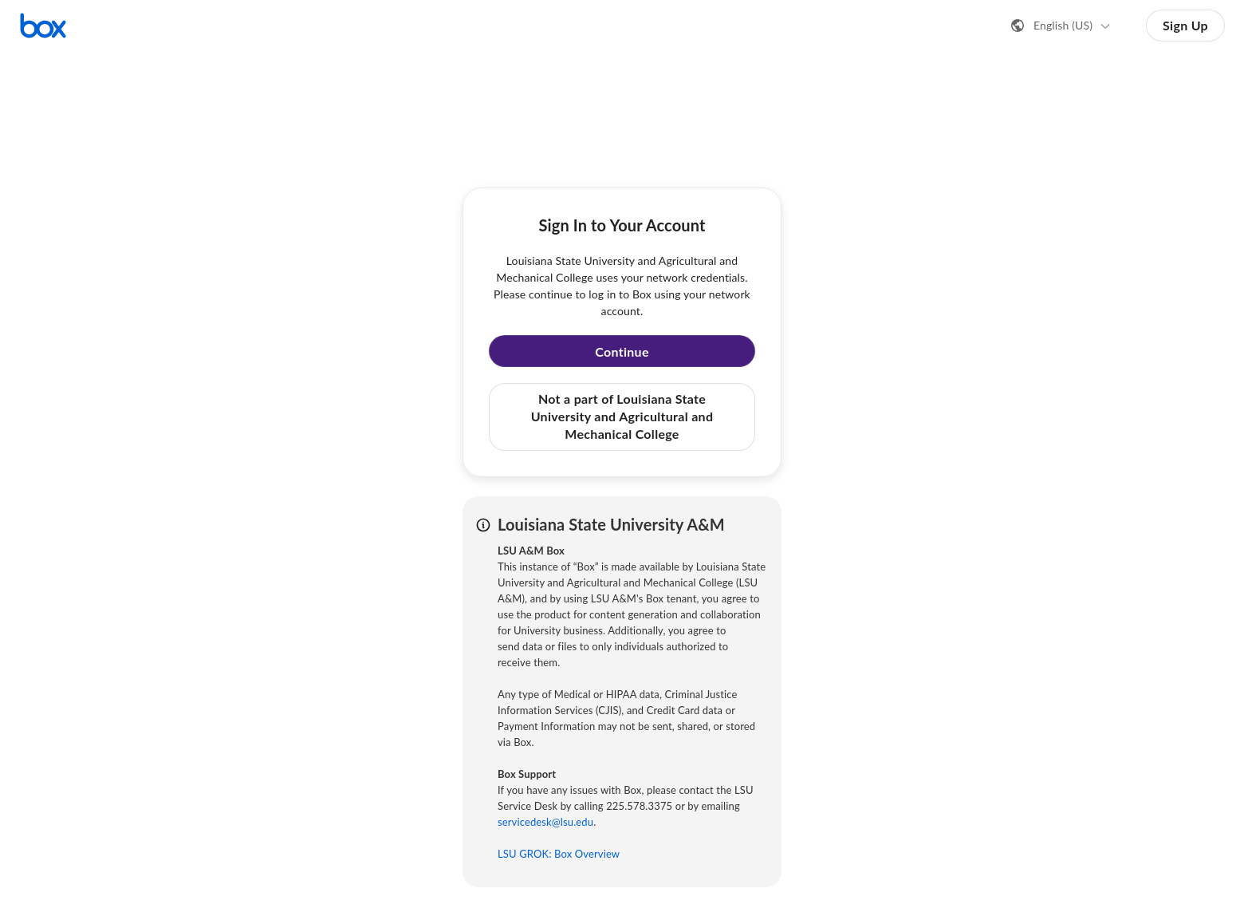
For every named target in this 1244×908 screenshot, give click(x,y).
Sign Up (1185, 25)
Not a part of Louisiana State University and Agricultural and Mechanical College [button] (622, 416)
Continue (622, 351)
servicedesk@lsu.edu (545, 821)
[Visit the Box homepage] (43, 25)
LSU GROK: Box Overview (559, 853)
